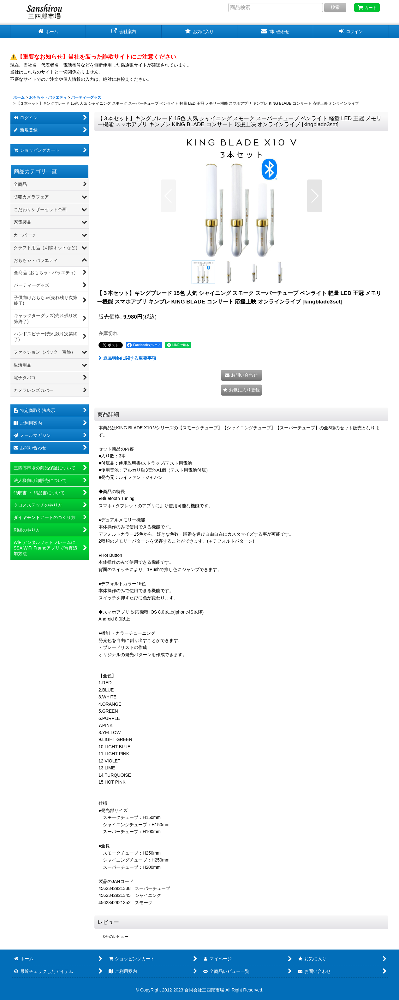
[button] (168, 195)
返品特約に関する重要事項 (127, 358)
